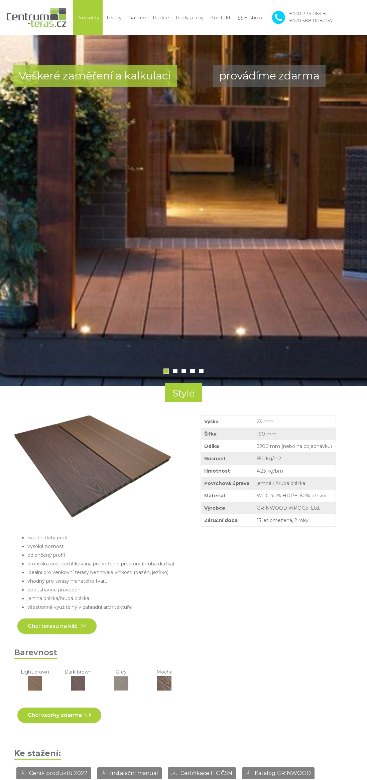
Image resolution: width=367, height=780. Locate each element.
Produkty (87, 17)
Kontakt (220, 17)
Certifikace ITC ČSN (201, 773)
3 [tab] (183, 371)
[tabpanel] (183, 210)
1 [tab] (166, 371)
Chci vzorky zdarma (59, 715)
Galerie (137, 17)
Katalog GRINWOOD (278, 773)
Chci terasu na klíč (57, 626)
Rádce (161, 17)
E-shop (249, 17)
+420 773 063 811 (309, 14)
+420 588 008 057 (311, 21)
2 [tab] (175, 371)
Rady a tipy (190, 17)
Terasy (114, 17)
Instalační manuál (129, 773)
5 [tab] (201, 371)
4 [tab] (192, 371)
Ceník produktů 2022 (54, 773)
